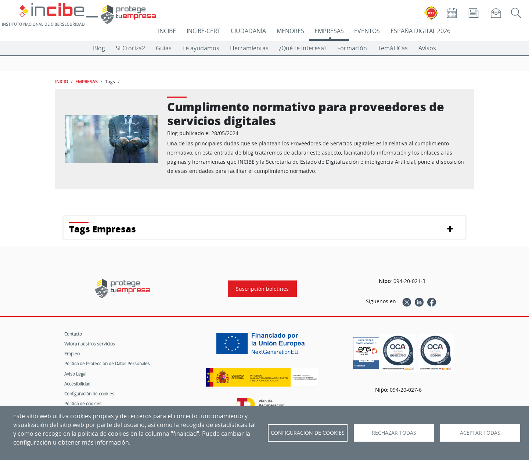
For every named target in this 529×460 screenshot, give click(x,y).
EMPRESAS (329, 31)
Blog (99, 48)
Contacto (73, 334)
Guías (164, 48)
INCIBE (167, 31)
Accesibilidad (77, 384)
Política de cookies (82, 403)
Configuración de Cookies (308, 433)
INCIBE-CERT (203, 31)
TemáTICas (393, 48)
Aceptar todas (480, 433)
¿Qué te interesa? (303, 48)
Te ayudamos (200, 48)
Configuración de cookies (89, 393)
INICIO (61, 81)
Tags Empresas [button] (102, 228)
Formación (352, 48)
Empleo (72, 353)
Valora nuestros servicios (89, 344)
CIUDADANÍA (248, 31)
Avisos (427, 48)
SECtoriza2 (130, 48)
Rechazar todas (394, 433)
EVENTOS (367, 31)
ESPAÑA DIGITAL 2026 (420, 31)
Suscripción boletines (262, 288)
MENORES (290, 31)
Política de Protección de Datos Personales (107, 363)
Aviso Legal (75, 374)
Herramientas (249, 48)
